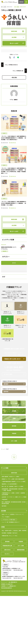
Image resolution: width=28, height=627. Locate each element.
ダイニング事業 (22, 528)
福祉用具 (14, 277)
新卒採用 (7, 572)
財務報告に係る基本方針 (7, 615)
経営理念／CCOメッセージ (16, 545)
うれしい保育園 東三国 (17, 70)
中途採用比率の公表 (7, 576)
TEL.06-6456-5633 (6, 601)
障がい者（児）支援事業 (7, 517)
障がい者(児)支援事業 (14, 287)
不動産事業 (4, 530)
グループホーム (14, 296)
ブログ (14, 268)
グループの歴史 (5, 548)
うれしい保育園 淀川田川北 (11, 64)
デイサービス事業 (21, 512)
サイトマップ (4, 613)
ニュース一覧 (5, 553)
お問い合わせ (7, 581)
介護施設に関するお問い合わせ (12, 390)
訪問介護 (14, 272)
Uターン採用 (21, 576)
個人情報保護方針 (13, 613)
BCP (14, 301)
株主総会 (15, 561)
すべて (14, 263)
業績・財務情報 (22, 561)
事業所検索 (21, 1)
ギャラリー (7, 585)
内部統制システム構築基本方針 (8, 617)
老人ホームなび (14, 43)
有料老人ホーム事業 (14, 507)
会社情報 (14, 37)
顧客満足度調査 (20, 581)
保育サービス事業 (18, 517)
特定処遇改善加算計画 (6, 619)
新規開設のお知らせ (14, 553)
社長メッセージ (5, 545)
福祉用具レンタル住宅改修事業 (9, 515)
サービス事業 (4, 499)
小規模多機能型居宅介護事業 (8, 512)
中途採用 (21, 572)
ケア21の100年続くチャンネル (14, 292)
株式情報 (4, 564)
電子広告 (15, 564)
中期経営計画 (5, 566)
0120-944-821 (15, 398)
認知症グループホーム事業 (8, 510)
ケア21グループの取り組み (9, 550)
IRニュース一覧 (13, 566)
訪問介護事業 (5, 507)
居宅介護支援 (14, 282)
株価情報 (9, 564)
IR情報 (3, 558)
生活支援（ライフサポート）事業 (9, 528)
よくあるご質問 (8, 405)
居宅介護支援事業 (19, 510)
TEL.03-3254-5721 (6, 609)
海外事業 (4, 537)
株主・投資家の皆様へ (7, 561)
